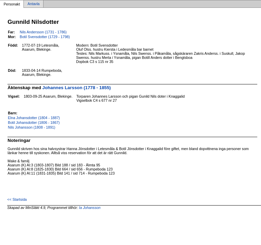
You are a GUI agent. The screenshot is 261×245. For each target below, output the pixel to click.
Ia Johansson (89, 208)
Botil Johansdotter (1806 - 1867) (33, 122)
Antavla (34, 4)
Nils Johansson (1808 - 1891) (31, 127)
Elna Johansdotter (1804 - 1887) (34, 118)
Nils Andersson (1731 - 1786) (43, 32)
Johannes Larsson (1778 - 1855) (76, 87)
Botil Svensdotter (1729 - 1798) (45, 37)
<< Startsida (17, 199)
